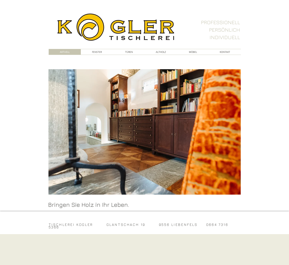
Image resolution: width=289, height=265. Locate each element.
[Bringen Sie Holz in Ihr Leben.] (93, 205)
